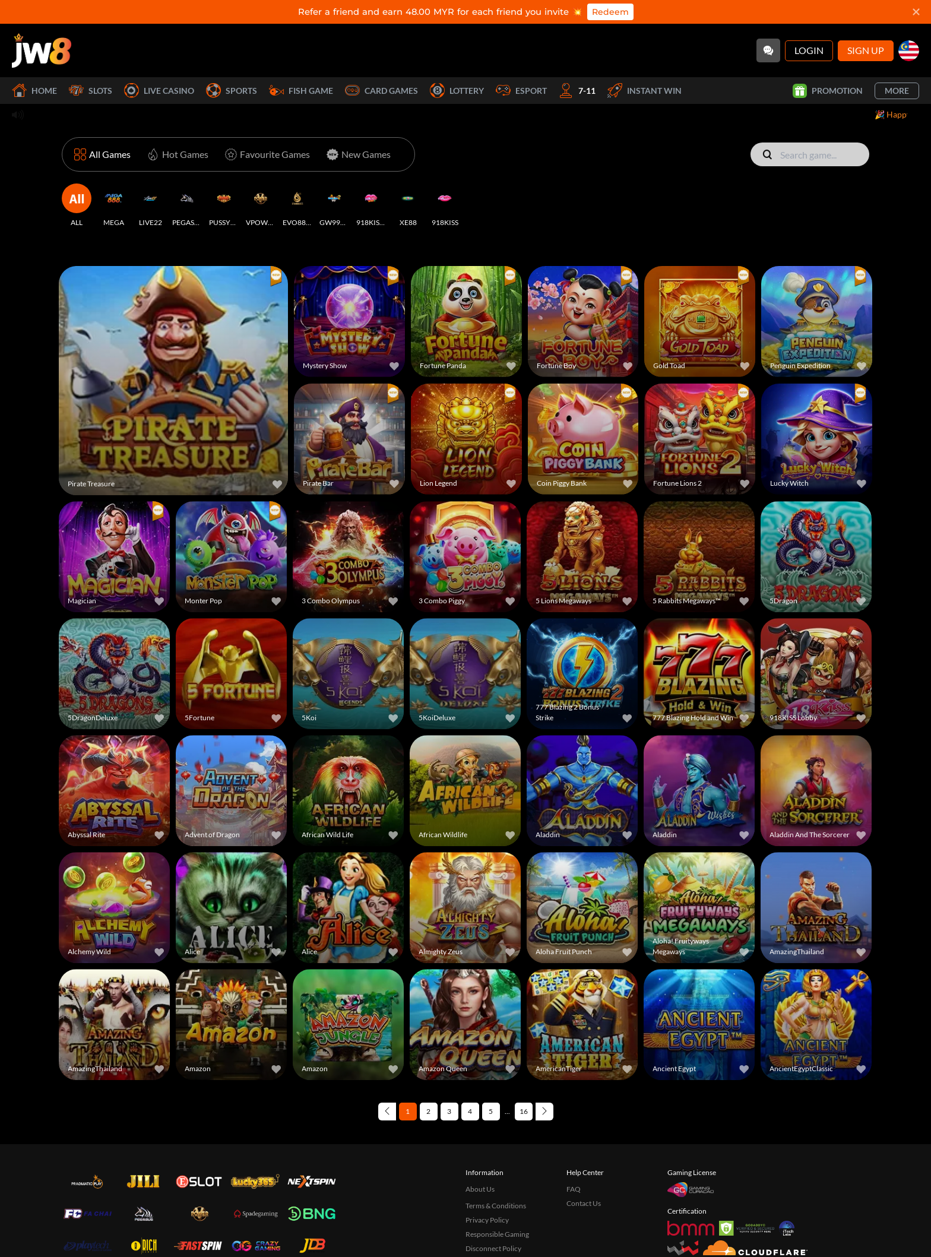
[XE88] (408, 205)
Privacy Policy (487, 1219)
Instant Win (644, 90)
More (897, 91)
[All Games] (102, 154)
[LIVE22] (150, 205)
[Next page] (544, 1111)
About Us (480, 1189)
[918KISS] (445, 205)
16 (524, 1111)
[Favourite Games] (265, 154)
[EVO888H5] (297, 205)
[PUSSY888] (224, 205)
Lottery (457, 90)
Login (809, 50)
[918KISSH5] (371, 205)
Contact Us (583, 1203)
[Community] (768, 50)
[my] (908, 50)
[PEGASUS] (187, 205)
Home (34, 90)
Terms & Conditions (496, 1205)
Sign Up (865, 50)
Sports (231, 90)
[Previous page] (387, 1111)
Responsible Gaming (497, 1234)
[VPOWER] (261, 205)
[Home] (41, 50)
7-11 (577, 90)
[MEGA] (113, 205)
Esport (521, 90)
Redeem (610, 12)
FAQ (573, 1189)
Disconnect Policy (493, 1248)
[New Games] (356, 154)
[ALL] (76, 205)
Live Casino (159, 90)
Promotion (828, 91)
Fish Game (301, 90)
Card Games (381, 90)
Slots (90, 90)
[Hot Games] (175, 154)
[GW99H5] (334, 205)
